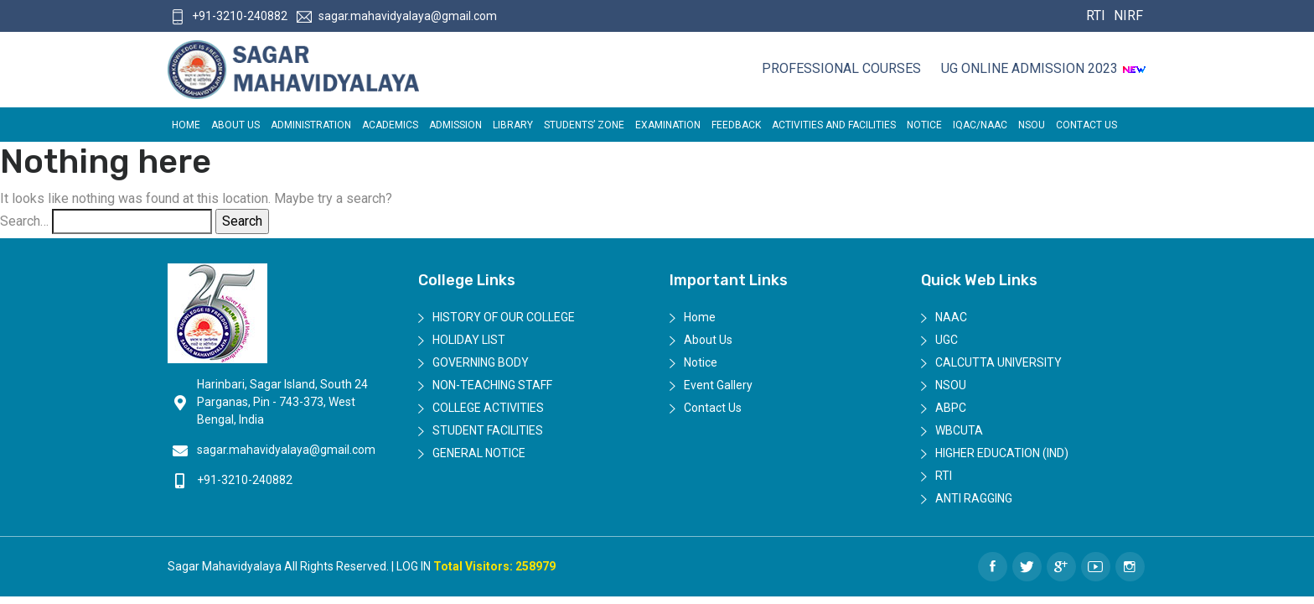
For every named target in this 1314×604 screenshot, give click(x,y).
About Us (235, 125)
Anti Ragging (973, 498)
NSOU (1031, 125)
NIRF (1126, 15)
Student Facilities (487, 430)
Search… (24, 221)
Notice (924, 125)
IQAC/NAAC (980, 125)
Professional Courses (841, 68)
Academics (390, 125)
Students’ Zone (584, 125)
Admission (455, 125)
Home (186, 125)
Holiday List (468, 339)
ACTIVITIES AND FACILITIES (834, 125)
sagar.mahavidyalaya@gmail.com (397, 16)
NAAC (951, 317)
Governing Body (480, 362)
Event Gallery (718, 385)
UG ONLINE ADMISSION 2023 (1043, 68)
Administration (311, 125)
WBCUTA (959, 430)
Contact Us (1086, 125)
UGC (946, 339)
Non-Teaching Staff (492, 385)
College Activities (488, 407)
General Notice (478, 453)
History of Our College (503, 317)
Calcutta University (998, 362)
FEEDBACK (736, 125)
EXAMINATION (668, 125)
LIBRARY (513, 125)
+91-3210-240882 (228, 16)
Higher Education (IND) (1001, 453)
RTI (1095, 15)
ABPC (950, 407)
